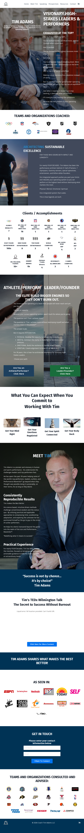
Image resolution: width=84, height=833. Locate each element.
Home (26, 4)
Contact (73, 4)
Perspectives (53, 4)
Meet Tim (34, 4)
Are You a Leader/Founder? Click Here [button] (65, 375)
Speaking (43, 4)
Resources (64, 4)
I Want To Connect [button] (42, 767)
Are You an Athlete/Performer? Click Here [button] (19, 375)
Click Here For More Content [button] (42, 650)
